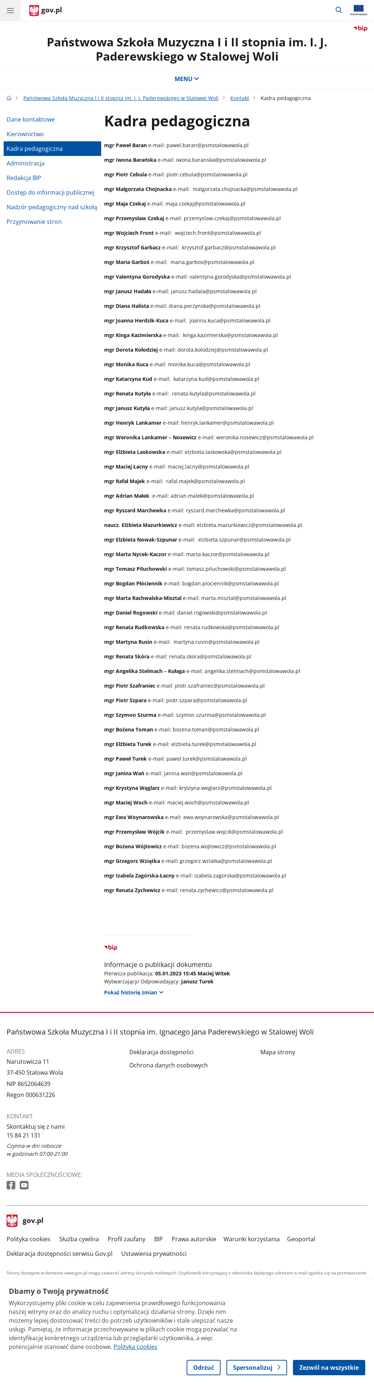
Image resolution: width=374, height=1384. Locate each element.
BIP (158, 1239)
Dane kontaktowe (31, 119)
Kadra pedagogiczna (35, 149)
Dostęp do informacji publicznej (50, 192)
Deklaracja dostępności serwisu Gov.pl (59, 1254)
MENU (187, 79)
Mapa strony (277, 1052)
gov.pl (25, 1221)
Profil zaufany (126, 1239)
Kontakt (239, 98)
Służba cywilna (79, 1239)
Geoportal (301, 1239)
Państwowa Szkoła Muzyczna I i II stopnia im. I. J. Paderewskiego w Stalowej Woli (187, 49)
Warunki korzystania (252, 1239)
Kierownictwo (25, 134)
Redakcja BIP (24, 178)
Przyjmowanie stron (34, 222)
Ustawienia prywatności (154, 1254)
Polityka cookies (28, 1239)
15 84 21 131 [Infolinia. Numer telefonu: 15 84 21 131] (24, 1135)
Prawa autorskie (194, 1239)
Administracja (26, 163)
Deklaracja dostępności (161, 1052)
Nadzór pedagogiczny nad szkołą (52, 207)
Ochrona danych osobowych (168, 1065)
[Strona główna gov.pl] (45, 11)
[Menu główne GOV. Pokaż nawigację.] (10, 10)
